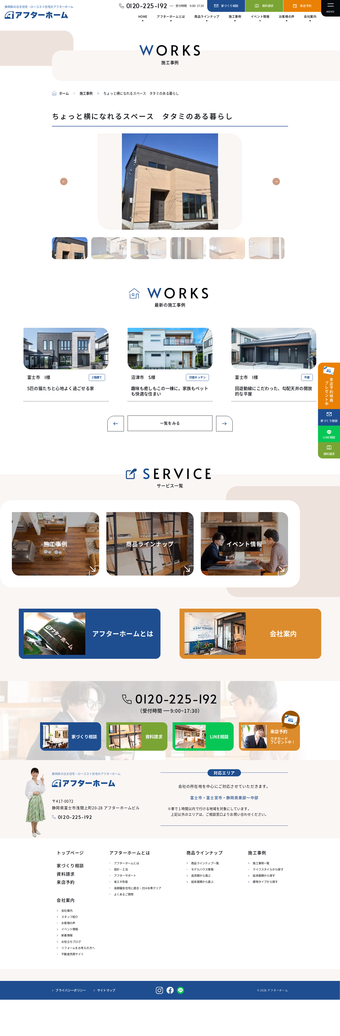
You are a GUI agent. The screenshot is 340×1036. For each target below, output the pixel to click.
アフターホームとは (126, 899)
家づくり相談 (70, 902)
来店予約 (66, 918)
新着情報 (66, 972)
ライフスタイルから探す (268, 906)
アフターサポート (125, 912)
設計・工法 (121, 906)
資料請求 (66, 910)
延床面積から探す (264, 912)
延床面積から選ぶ (202, 918)
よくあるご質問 (124, 930)
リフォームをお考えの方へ (78, 984)
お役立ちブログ (71, 978)
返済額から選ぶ (201, 912)
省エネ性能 (121, 918)
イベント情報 (69, 965)
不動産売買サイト (72, 990)
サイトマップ (106, 1026)
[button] (64, 181)
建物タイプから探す (265, 918)
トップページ (70, 888)
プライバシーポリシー (70, 1026)
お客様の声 (68, 959)
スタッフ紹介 (69, 953)
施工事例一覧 (261, 899)
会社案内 (66, 947)
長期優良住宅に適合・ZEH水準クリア (137, 924)
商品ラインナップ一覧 (205, 899)
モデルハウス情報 (202, 906)
